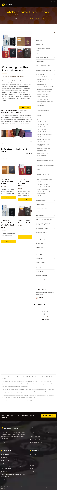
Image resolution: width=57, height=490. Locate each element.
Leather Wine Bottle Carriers (43, 124)
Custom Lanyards (40, 61)
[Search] (43, 33)
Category (17, 18)
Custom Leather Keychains (42, 96)
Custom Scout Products (41, 208)
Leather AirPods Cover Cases (43, 174)
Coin (40, 400)
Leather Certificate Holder (42, 153)
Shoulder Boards (40, 215)
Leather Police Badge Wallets (43, 108)
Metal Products (39, 44)
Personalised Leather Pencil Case (44, 186)
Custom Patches (40, 204)
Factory (33, 468)
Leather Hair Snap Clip (42, 181)
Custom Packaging (40, 279)
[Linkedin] (4, 442)
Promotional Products (41, 200)
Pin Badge (29, 400)
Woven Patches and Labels (42, 57)
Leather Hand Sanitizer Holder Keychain (45, 165)
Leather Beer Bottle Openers (43, 94)
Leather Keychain (33, 401)
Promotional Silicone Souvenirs (43, 70)
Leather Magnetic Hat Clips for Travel (45, 79)
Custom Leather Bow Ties (42, 189)
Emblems (10, 401)
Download (40, 298)
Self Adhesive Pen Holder (42, 155)
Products (34, 460)
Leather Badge (5, 401)
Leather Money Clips (41, 126)
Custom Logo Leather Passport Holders (37, 18)
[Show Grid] (29, 153)
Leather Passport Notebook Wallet (24, 222)
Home (13, 18)
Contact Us (44, 401)
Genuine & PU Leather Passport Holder (7, 181)
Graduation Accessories (41, 236)
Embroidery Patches (20, 401)
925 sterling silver (40, 262)
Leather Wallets (40, 136)
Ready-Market (53, 487)
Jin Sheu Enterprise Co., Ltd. (15, 486)
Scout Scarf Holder (41, 172)
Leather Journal (40, 158)
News (33, 462)
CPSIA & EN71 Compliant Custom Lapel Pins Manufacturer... (13, 475)
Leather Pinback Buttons (42, 113)
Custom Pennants (40, 247)
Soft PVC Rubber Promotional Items (43, 65)
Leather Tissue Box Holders (43, 131)
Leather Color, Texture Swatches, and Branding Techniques (45, 192)
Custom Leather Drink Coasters (44, 91)
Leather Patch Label (41, 81)
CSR (33, 457)
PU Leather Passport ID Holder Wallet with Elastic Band (8, 224)
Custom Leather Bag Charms (43, 76)
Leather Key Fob (40, 105)
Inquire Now (25, 107)
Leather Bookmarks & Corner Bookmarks (43, 145)
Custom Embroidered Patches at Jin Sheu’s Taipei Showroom (13, 467)
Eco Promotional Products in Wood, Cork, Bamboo (43, 223)
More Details (45, 319)
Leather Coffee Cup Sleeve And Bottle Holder (45, 168)
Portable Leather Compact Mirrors (44, 179)
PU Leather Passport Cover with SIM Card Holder (23, 182)
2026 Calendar (5, 454)
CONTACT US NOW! (48, 415)
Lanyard (22, 400)
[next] (31, 142)
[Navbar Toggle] (54, 4)
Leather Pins (39, 115)
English (54, 1)
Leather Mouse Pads (41, 150)
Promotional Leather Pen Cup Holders (45, 160)
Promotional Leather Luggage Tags (44, 89)
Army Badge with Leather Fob (43, 110)
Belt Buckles (14, 401)
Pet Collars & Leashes (41, 243)
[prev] (2, 142)
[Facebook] (1, 442)
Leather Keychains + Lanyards (43, 195)
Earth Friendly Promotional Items (44, 219)
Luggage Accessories (41, 239)
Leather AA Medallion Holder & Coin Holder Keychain (45, 102)
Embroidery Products (41, 53)
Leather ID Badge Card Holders (44, 139)
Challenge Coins (44, 400)
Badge (48, 400)
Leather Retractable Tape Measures (44, 134)
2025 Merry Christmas (7, 461)
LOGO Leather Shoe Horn (42, 177)
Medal (37, 400)
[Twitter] (3, 442)
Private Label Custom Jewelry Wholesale (43, 266)
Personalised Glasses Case (42, 163)
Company (34, 454)
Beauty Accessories (40, 211)
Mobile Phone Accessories (42, 251)
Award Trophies (39, 258)
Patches (25, 400)
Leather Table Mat (41, 141)
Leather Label (27, 401)
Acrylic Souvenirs (40, 271)
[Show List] (31, 153)
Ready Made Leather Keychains (44, 99)
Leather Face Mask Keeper (42, 184)
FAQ (33, 471)
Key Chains (34, 400)
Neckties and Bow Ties (41, 232)
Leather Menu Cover (41, 84)
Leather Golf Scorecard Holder (43, 148)
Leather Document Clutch (42, 121)
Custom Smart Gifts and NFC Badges (43, 49)
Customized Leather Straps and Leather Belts (45, 118)
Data (33, 465)
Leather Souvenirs (24, 18)
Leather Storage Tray (41, 129)
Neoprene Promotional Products (44, 228)
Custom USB (39, 254)
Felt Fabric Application (41, 275)
